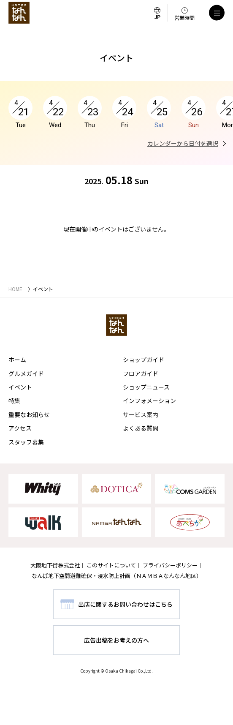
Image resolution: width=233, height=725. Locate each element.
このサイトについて (111, 565)
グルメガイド (26, 373)
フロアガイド (140, 373)
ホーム (17, 359)
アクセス (20, 428)
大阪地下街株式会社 (55, 565)
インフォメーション (149, 400)
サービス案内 (140, 414)
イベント (20, 387)
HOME (15, 288)
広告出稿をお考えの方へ (116, 640)
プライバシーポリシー (170, 565)
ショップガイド (143, 359)
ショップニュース (146, 387)
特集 (14, 400)
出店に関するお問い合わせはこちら (125, 604)
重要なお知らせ (29, 414)
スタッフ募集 (26, 442)
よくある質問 (140, 428)
